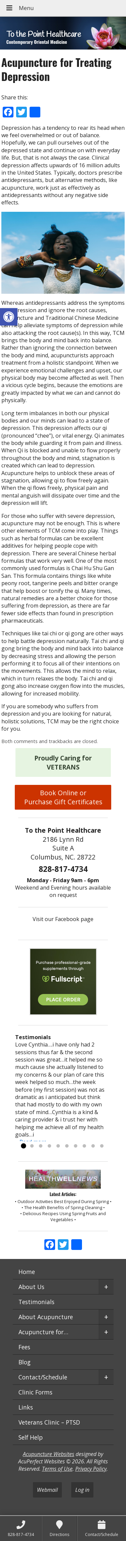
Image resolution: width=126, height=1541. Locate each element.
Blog (24, 1362)
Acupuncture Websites (48, 1454)
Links (25, 1407)
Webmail (47, 1489)
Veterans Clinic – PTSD (49, 1422)
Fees (24, 1347)
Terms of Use (57, 1468)
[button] (8, 317)
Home (26, 1272)
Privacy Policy (91, 1468)
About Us (31, 1287)
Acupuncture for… (43, 1332)
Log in (82, 1489)
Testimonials (36, 1302)
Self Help (30, 1437)
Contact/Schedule (42, 1377)
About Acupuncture (45, 1317)
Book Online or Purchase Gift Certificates (63, 797)
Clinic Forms (35, 1392)
